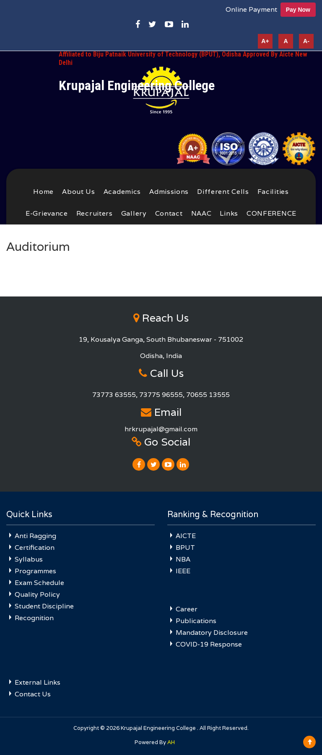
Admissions (169, 191)
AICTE (186, 535)
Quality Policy (37, 594)
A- (306, 41)
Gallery (134, 213)
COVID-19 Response (209, 644)
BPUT (185, 547)
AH (171, 742)
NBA (183, 559)
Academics (122, 191)
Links (229, 213)
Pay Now (298, 9)
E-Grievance (47, 213)
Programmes (35, 571)
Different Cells (223, 191)
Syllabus (29, 559)
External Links (37, 682)
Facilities (273, 191)
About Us (78, 191)
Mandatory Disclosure (212, 632)
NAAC (201, 213)
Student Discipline (44, 606)
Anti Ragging (35, 535)
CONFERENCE (271, 213)
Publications (196, 620)
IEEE (183, 571)
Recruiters (94, 213)
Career (186, 609)
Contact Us (33, 694)
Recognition (34, 617)
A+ (265, 41)
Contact (169, 213)
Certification (35, 547)
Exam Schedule (39, 582)
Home (43, 191)
